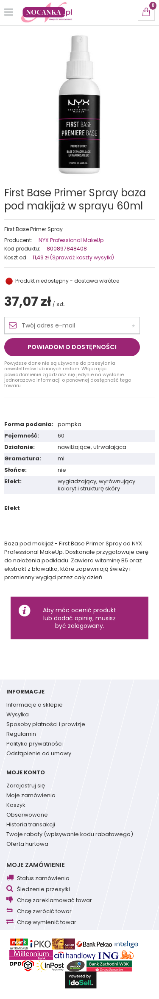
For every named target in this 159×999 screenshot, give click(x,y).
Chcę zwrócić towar (44, 911)
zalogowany (85, 626)
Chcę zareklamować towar (54, 900)
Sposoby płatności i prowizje (45, 724)
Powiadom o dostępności (72, 347)
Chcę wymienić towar (46, 922)
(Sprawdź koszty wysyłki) (81, 257)
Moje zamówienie (35, 865)
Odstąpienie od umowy (38, 754)
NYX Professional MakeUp (71, 240)
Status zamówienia (43, 878)
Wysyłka (17, 715)
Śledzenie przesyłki (43, 889)
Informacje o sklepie (34, 705)
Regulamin (21, 734)
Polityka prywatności (34, 744)
